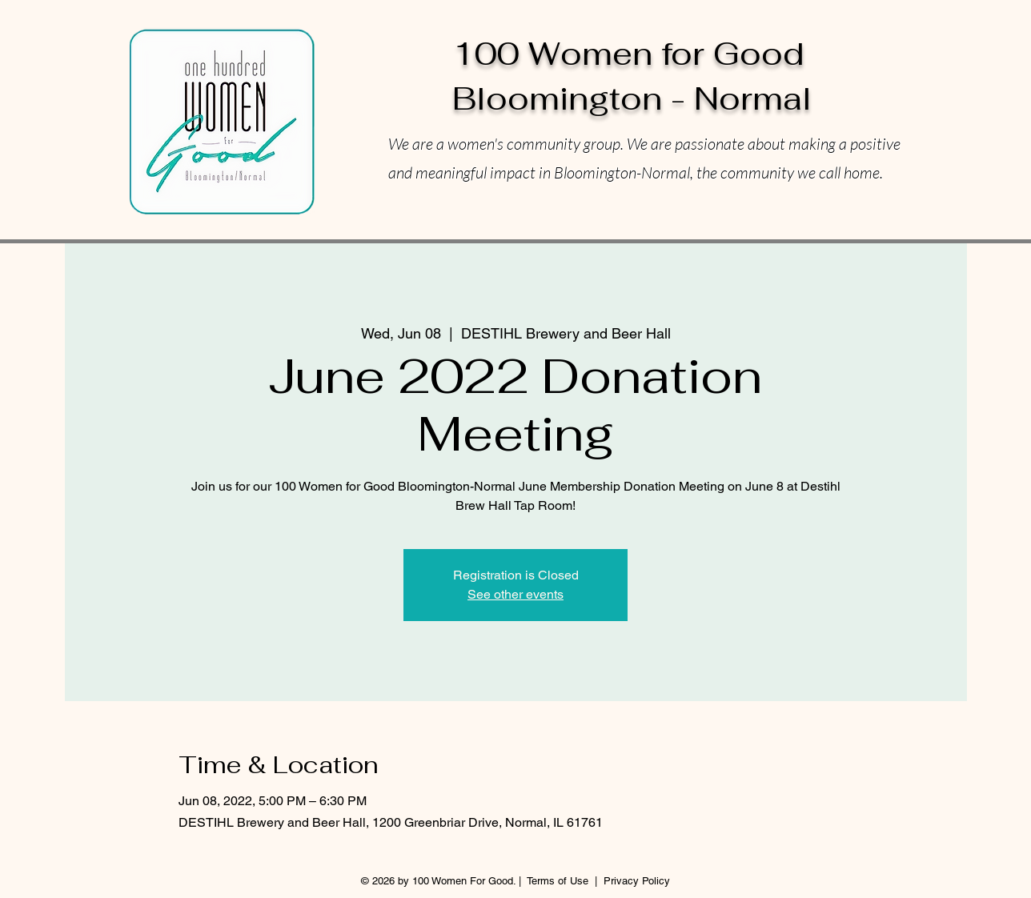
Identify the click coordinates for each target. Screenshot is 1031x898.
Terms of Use (557, 881)
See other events (515, 594)
